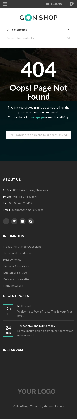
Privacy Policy (12, 259)
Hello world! (25, 306)
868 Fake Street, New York (30, 190)
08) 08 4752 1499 (20, 203)
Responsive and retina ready (36, 325)
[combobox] (38, 29)
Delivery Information (16, 279)
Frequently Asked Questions (22, 246)
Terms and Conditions (17, 253)
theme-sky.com (54, 406)
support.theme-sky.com (27, 209)
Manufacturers (13, 285)
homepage (37, 117)
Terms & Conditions (16, 266)
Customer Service (15, 272)
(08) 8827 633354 (25, 196)
